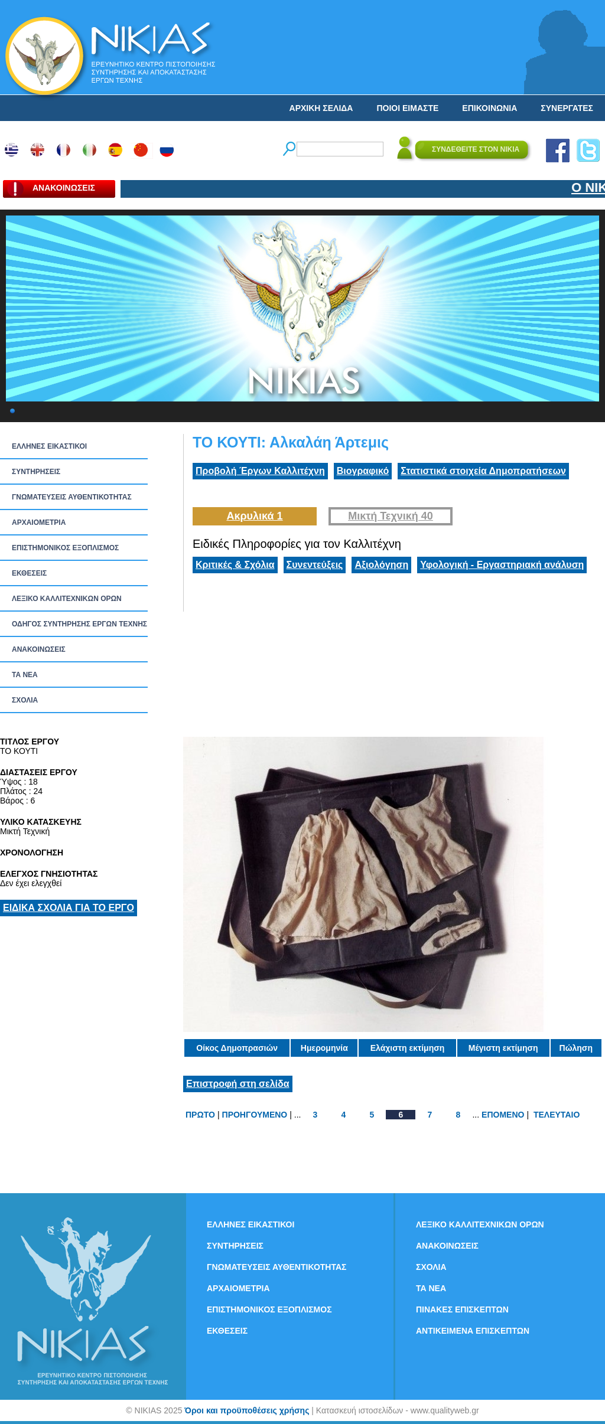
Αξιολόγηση (381, 565)
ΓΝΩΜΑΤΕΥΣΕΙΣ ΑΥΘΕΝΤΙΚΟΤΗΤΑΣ (72, 497)
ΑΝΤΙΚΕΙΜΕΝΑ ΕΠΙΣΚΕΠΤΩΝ (472, 1330)
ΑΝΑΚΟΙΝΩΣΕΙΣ (39, 649)
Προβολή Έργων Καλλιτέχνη (260, 471)
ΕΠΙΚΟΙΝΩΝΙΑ (489, 108)
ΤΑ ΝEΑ (25, 675)
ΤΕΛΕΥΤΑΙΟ (557, 1114)
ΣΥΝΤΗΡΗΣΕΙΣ (36, 472)
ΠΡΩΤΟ (200, 1114)
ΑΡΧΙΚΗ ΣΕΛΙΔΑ (321, 108)
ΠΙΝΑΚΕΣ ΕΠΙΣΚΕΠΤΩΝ (462, 1309)
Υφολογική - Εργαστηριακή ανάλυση (502, 565)
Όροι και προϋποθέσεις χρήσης (246, 1410)
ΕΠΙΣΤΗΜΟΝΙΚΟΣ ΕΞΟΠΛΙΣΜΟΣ (65, 548)
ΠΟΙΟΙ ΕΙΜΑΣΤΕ (407, 108)
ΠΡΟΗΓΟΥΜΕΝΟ (255, 1114)
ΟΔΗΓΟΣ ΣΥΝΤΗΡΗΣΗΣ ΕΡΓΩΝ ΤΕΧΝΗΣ (79, 624)
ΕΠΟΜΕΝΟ (503, 1114)
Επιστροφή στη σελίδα (238, 1084)
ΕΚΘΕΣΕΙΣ (29, 573)
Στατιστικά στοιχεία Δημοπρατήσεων (483, 471)
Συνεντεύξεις (315, 565)
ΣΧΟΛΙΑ (25, 700)
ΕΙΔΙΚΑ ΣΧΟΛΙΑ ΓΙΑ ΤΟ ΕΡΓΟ (68, 908)
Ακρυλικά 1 (254, 516)
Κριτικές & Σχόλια (235, 565)
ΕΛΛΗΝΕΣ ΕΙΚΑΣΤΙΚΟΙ (49, 446)
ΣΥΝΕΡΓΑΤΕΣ (567, 108)
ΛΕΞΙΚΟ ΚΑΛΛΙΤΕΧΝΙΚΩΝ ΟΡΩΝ (67, 599)
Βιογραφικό (363, 471)
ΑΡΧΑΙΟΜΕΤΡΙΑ (39, 522)
